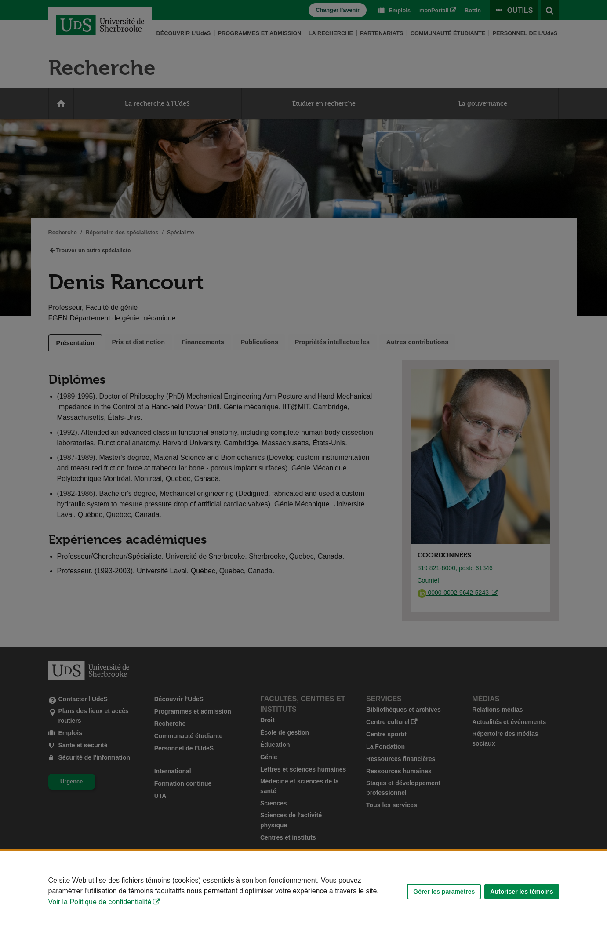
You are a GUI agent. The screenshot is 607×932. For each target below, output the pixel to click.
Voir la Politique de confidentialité (100, 902)
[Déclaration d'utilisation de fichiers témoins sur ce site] (303, 891)
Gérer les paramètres (444, 891)
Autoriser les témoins (521, 891)
